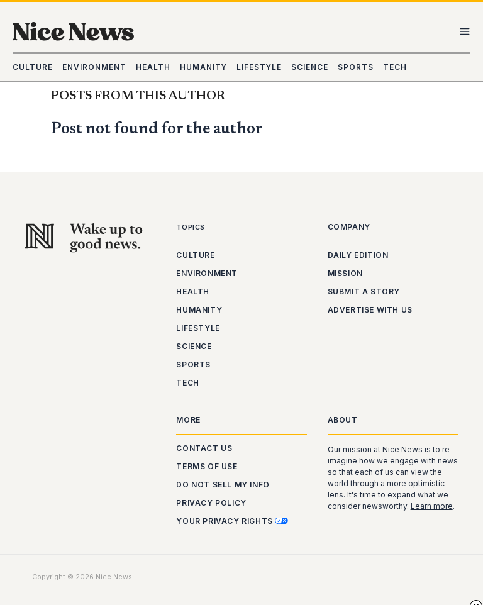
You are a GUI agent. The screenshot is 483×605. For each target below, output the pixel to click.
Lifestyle (197, 328)
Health (192, 291)
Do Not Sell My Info (222, 484)
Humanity (199, 309)
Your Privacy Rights (232, 521)
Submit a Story (364, 291)
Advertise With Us (370, 309)
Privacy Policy (211, 503)
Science (193, 346)
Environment (207, 273)
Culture (195, 255)
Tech (187, 382)
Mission (345, 273)
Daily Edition (358, 255)
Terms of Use (206, 466)
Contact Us (204, 448)
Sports (193, 364)
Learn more (432, 506)
